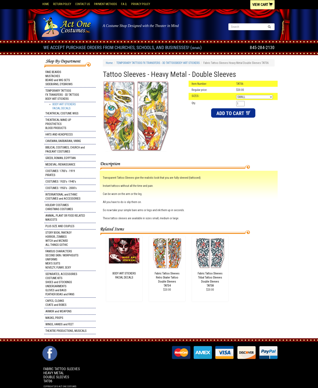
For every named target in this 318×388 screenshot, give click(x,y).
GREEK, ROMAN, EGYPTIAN (60, 158)
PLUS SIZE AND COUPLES (59, 226)
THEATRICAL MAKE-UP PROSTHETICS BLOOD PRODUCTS (58, 124)
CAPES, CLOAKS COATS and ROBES (56, 302)
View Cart (262, 4)
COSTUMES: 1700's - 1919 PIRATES (60, 173)
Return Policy (62, 4)
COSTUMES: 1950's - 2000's (61, 188)
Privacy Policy (140, 4)
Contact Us (82, 4)
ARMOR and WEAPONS (58, 311)
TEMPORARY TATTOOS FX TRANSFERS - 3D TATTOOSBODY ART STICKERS (62, 94)
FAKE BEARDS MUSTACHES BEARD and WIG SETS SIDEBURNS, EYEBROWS (59, 78)
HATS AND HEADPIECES (59, 134)
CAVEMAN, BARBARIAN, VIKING (63, 141)
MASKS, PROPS (54, 317)
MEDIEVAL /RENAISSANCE (60, 164)
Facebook (49, 347)
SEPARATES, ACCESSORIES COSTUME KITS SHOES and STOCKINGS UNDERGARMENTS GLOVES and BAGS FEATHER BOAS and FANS (61, 284)
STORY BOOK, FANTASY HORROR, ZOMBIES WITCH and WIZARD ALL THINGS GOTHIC (58, 238)
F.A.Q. (124, 4)
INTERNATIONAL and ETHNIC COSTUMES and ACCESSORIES (63, 196)
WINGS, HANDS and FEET (59, 324)
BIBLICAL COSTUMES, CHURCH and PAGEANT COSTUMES (65, 149)
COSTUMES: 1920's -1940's (60, 181)
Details (196, 48)
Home (45, 4)
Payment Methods (105, 4)
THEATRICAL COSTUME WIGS (61, 113)
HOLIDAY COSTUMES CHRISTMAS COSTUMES (59, 207)
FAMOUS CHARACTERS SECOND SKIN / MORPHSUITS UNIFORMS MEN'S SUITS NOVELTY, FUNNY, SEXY (61, 259)
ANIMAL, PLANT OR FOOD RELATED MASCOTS (65, 217)
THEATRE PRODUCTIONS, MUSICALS (66, 330)
